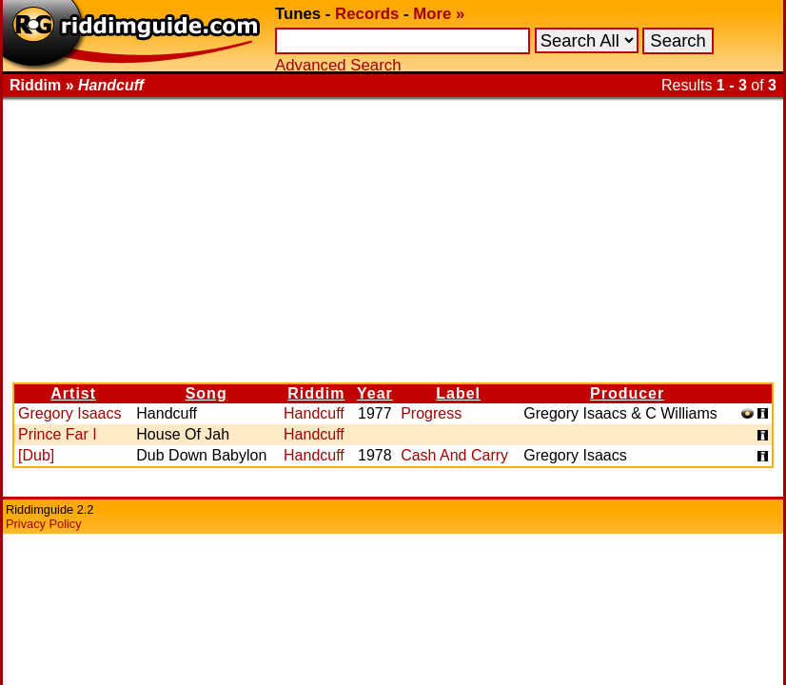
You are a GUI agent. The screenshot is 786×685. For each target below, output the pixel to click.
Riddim (315, 393)
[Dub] (36, 455)
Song (206, 393)
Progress (431, 413)
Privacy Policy (44, 524)
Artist (73, 393)
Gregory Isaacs (69, 413)
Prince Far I (57, 434)
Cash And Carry (454, 455)
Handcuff (314, 413)
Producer (627, 393)
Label (458, 393)
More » (438, 14)
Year (375, 393)
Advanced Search (338, 65)
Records (367, 14)
